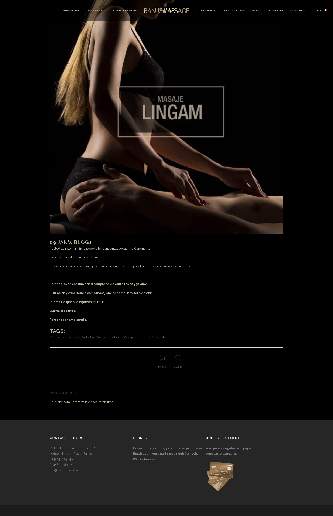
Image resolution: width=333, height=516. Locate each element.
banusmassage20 (115, 248)
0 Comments (140, 248)
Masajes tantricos (136, 337)
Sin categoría (87, 248)
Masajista (159, 337)
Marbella (87, 337)
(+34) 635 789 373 (61, 464)
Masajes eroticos (109, 337)
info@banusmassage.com (67, 470)
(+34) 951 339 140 (61, 459)
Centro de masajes (64, 337)
